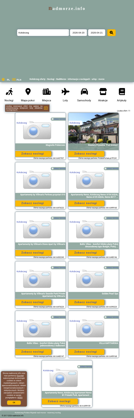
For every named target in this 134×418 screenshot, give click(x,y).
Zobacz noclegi (32, 153)
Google (20, 376)
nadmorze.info (67, 8)
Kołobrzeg (22, 123)
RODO (20, 398)
